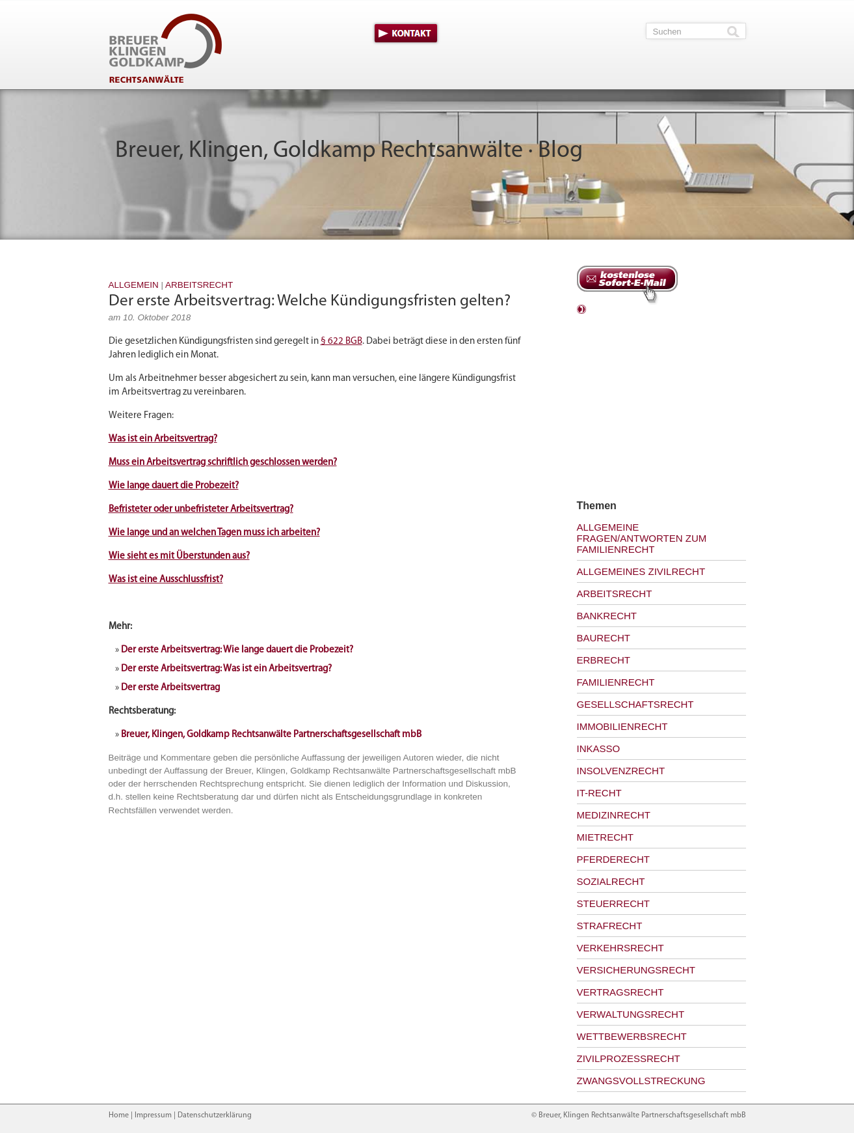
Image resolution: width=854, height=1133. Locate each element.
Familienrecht (616, 682)
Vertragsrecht (620, 992)
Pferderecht (613, 859)
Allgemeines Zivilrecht (641, 571)
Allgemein (134, 285)
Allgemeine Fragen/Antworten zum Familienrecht (642, 538)
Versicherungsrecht (636, 969)
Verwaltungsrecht (631, 1014)
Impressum (153, 1115)
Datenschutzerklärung (215, 1115)
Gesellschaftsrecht (635, 704)
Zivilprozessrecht (628, 1058)
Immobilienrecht (622, 726)
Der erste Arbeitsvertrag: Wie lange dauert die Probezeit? (237, 650)
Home (119, 1115)
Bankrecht (607, 615)
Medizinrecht (613, 814)
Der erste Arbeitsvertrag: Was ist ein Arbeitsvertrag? (226, 669)
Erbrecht (604, 659)
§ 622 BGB (341, 341)
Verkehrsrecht (620, 947)
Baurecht (604, 637)
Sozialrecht (611, 881)
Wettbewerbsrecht (632, 1036)
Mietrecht (605, 837)
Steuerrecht (613, 903)
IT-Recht (599, 792)
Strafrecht (610, 925)
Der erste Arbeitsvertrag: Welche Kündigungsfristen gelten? (310, 301)
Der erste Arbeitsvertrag (170, 688)
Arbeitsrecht (199, 285)
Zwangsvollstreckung (641, 1080)
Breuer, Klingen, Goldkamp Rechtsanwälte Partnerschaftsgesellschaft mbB (271, 735)
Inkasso (598, 748)
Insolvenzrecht (621, 770)
